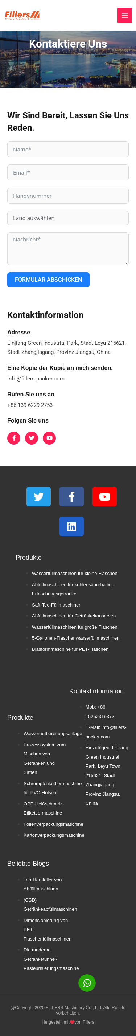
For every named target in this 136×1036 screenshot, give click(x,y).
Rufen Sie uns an (30, 394)
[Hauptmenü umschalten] (124, 15)
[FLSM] (22, 15)
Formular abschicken (48, 279)
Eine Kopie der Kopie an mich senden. (60, 368)
